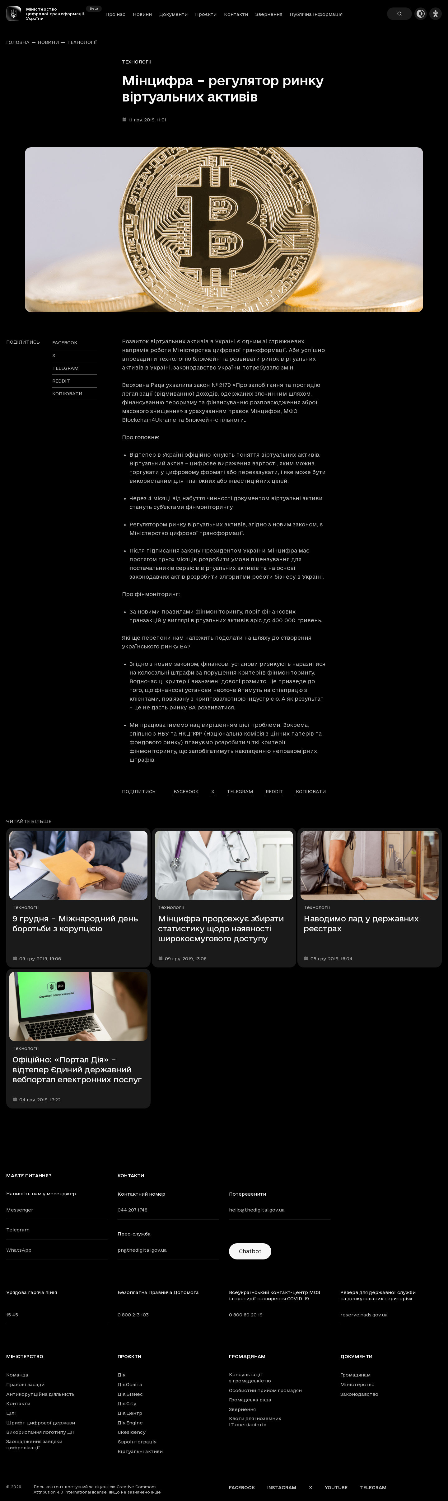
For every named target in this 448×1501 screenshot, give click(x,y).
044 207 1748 (132, 1209)
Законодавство (359, 1394)
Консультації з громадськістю (250, 1377)
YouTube (336, 1487)
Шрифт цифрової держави (40, 1422)
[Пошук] (399, 13)
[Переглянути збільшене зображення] (224, 229)
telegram (65, 368)
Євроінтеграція (137, 1441)
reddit (61, 380)
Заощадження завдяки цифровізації (34, 1444)
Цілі (11, 1413)
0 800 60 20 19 (246, 1314)
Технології (82, 42)
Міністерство (24, 1356)
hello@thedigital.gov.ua (257, 1209)
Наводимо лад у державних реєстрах (361, 923)
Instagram (281, 1487)
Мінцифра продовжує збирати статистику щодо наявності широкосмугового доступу (221, 928)
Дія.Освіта (130, 1384)
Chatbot (250, 1251)
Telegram (18, 1229)
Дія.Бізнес (130, 1394)
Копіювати (67, 393)
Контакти (236, 14)
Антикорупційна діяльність (40, 1394)
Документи (173, 14)
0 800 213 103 (133, 1314)
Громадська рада (250, 1399)
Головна (18, 42)
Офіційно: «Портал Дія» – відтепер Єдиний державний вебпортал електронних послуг (77, 1069)
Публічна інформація (316, 14)
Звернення (268, 14)
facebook (64, 342)
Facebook (242, 1487)
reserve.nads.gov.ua (364, 1314)
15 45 (12, 1314)
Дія (121, 1374)
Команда (17, 1374)
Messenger (19, 1209)
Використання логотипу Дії (40, 1432)
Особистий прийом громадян (265, 1390)
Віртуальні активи (140, 1451)
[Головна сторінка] (16, 13)
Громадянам (247, 1356)
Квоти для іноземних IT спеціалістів (255, 1421)
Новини (142, 14)
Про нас (115, 14)
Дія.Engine (130, 1422)
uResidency (132, 1432)
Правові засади (25, 1384)
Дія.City (127, 1403)
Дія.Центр (130, 1413)
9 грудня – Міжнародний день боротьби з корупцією (75, 923)
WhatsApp (18, 1250)
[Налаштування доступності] (435, 13)
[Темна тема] (420, 13)
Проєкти (206, 14)
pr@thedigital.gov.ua (142, 1250)
